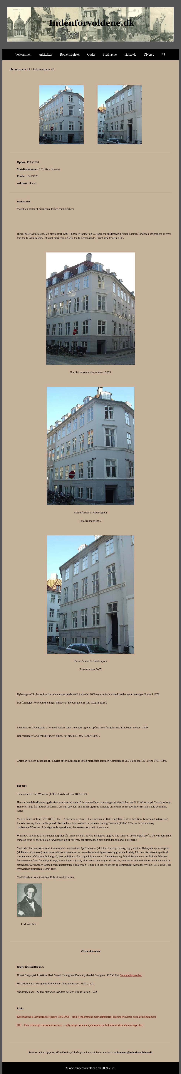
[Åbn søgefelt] (164, 54)
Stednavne (110, 54)
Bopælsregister (70, 54)
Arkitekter (45, 54)
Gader (91, 54)
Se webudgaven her (131, 975)
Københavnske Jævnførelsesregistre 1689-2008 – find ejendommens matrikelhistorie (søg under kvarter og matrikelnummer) (86, 1016)
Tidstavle (130, 54)
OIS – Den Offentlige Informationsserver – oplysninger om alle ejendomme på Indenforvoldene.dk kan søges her (80, 1025)
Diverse (149, 54)
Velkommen (23, 54)
